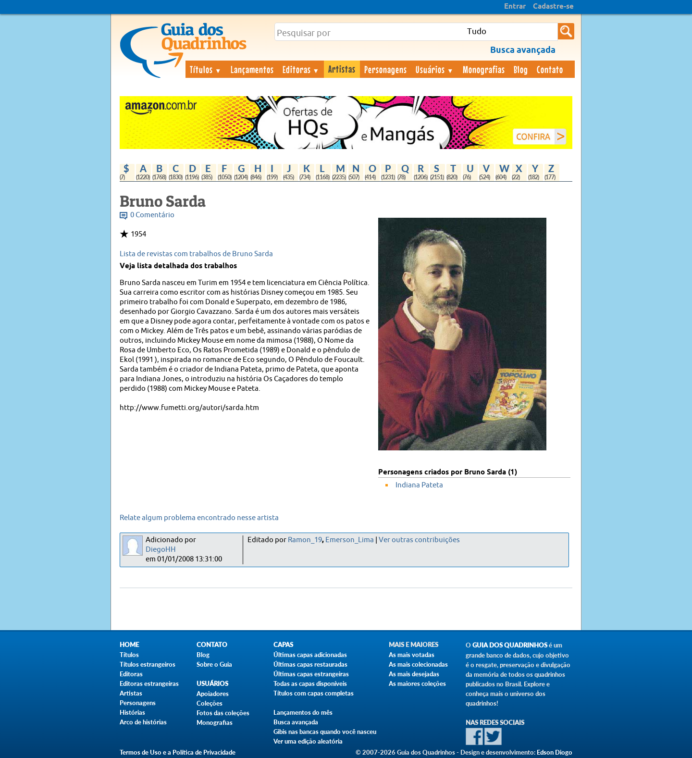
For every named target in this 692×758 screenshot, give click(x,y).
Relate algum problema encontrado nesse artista (199, 517)
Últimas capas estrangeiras (311, 674)
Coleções (209, 703)
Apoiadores (213, 693)
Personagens (385, 69)
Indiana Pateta (419, 485)
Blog (521, 69)
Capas (283, 644)
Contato (550, 69)
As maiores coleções (417, 683)
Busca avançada (295, 722)
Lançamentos (252, 69)
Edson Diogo (554, 752)
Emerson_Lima (349, 540)
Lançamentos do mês (303, 712)
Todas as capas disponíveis (310, 683)
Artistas (342, 69)
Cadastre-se (553, 7)
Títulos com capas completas (313, 693)
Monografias (484, 69)
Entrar (515, 7)
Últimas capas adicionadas (310, 655)
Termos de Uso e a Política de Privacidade (177, 752)
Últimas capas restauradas (310, 664)
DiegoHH (161, 549)
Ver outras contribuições (419, 540)
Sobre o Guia (214, 664)
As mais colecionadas (418, 664)
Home (129, 644)
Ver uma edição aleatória (308, 741)
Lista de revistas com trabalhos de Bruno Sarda (196, 254)
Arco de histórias (143, 722)
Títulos (206, 69)
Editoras (301, 69)
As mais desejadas (414, 674)
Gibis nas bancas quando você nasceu (324, 731)
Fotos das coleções (223, 713)
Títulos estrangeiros (147, 664)
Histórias (132, 712)
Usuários (435, 69)
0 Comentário (152, 215)
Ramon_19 (305, 540)
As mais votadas (411, 655)
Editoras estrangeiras (149, 683)
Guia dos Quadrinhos (509, 645)
